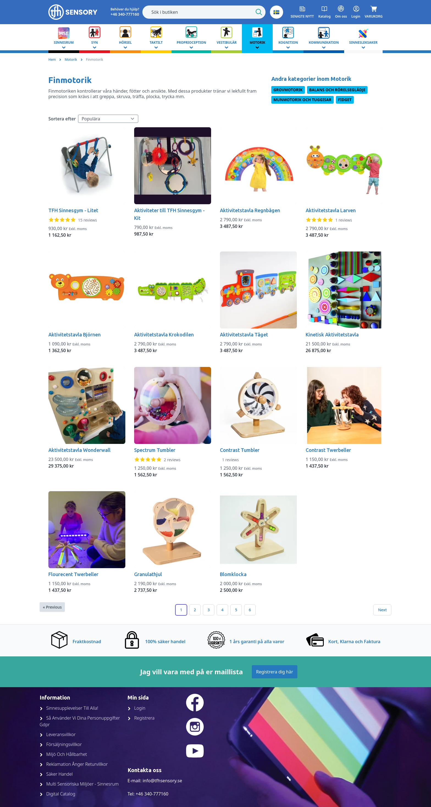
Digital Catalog (57, 794)
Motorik (71, 59)
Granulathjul (148, 574)
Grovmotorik (288, 89)
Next (382, 609)
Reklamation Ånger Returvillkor (74, 764)
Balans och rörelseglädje (337, 89)
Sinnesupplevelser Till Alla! (69, 708)
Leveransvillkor (58, 734)
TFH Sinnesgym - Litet (73, 210)
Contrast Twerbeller (328, 450)
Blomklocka (233, 574)
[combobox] (204, 12)
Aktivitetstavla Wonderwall (79, 450)
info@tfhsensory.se (162, 781)
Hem (52, 59)
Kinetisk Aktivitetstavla (332, 334)
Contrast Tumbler (239, 450)
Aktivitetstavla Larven (331, 210)
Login (136, 708)
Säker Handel (56, 774)
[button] (276, 12)
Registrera (141, 718)
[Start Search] (259, 12)
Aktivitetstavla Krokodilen (164, 334)
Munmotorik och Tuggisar (302, 99)
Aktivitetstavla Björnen (74, 334)
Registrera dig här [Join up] (274, 672)
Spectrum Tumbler (154, 450)
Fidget (345, 99)
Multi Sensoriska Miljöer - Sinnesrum (79, 784)
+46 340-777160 (152, 794)
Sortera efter (62, 119)
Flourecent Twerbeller (73, 574)
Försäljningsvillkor (61, 744)
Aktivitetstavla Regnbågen (250, 210)
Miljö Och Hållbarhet (63, 754)
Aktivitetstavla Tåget (244, 334)
